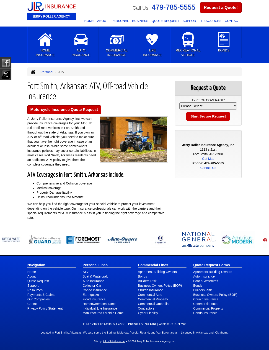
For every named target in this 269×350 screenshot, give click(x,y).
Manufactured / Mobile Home (103, 313)
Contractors (146, 308)
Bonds (142, 276)
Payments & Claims (41, 295)
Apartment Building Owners (157, 272)
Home (89, 21)
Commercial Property (153, 299)
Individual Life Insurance (100, 308)
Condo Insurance (95, 290)
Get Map (208, 158)
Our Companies (38, 299)
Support (33, 285)
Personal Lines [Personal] (95, 265)
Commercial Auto (150, 295)
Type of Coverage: (208, 100)
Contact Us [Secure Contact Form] (208, 168)
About (102, 21)
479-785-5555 (173, 7)
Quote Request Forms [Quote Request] (211, 265)
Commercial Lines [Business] (153, 265)
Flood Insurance (94, 299)
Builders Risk (147, 281)
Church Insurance (150, 290)
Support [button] (190, 21)
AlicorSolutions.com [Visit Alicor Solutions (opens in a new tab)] (114, 341)
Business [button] (140, 21)
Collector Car (92, 285)
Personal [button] (120, 21)
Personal (47, 72)
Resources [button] (211, 21)
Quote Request (38, 281)
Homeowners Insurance (99, 304)
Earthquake (91, 295)
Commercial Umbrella (153, 304)
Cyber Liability (148, 313)
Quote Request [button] (165, 21)
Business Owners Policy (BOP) (160, 285)
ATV (86, 272)
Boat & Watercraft (95, 276)
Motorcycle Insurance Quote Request (64, 109)
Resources (35, 290)
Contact (232, 21)
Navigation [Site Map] (36, 265)
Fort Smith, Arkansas (68, 332)
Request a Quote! (221, 7)
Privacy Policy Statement (45, 308)
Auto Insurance (93, 281)
